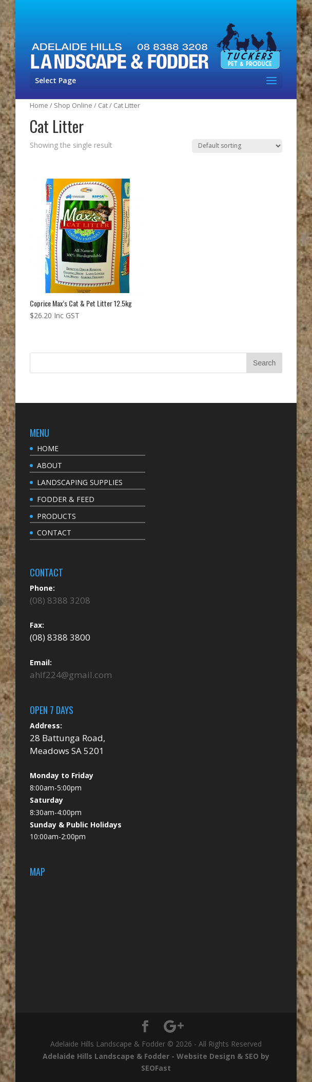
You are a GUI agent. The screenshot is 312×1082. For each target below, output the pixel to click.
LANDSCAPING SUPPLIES (80, 482)
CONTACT (54, 532)
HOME (48, 448)
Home (39, 105)
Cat (103, 105)
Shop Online (73, 105)
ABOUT (49, 465)
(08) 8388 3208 (60, 600)
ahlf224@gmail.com (71, 675)
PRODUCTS (56, 516)
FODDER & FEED (65, 499)
